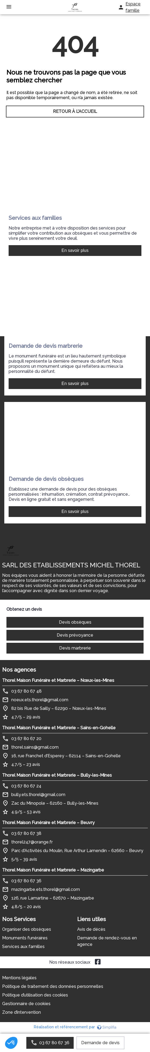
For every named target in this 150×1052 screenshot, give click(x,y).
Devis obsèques (75, 622)
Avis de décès (91, 929)
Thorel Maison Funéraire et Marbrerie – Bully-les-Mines (57, 775)
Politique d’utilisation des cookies (35, 995)
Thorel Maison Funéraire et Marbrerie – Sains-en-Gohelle (59, 727)
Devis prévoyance (75, 635)
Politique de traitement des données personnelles (52, 986)
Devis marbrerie (75, 648)
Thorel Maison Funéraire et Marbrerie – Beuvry (48, 822)
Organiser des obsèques (26, 929)
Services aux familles (23, 946)
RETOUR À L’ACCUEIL (75, 111)
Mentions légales (19, 977)
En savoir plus (75, 250)
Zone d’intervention (21, 1012)
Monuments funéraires (25, 937)
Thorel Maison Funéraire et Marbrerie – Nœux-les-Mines (58, 680)
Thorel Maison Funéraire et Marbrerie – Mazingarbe (53, 870)
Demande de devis (100, 1042)
